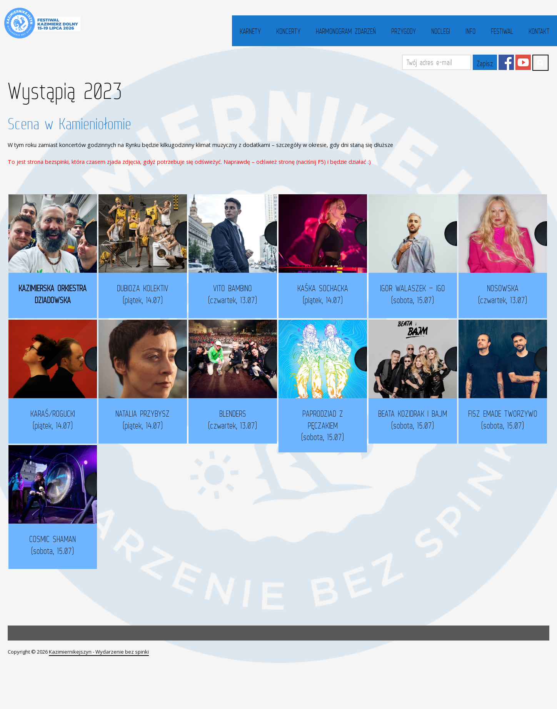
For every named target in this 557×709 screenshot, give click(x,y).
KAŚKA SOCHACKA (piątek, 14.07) (324, 293)
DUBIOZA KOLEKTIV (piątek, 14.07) (143, 293)
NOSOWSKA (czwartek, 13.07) (489, 298)
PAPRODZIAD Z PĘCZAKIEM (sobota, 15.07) (327, 426)
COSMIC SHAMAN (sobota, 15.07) (59, 545)
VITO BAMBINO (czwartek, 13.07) (233, 293)
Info (470, 31)
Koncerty (288, 31)
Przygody (403, 31)
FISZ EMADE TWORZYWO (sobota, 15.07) (492, 424)
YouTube (523, 62)
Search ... (540, 63)
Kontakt (539, 31)
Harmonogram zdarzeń (346, 31)
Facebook (506, 62)
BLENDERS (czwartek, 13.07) (237, 420)
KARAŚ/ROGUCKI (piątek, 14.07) (56, 420)
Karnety (250, 31)
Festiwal (502, 31)
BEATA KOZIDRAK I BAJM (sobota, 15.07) (401, 424)
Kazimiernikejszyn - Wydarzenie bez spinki (99, 652)
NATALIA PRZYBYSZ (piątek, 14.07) (146, 420)
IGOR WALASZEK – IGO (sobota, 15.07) (414, 293)
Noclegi (440, 31)
